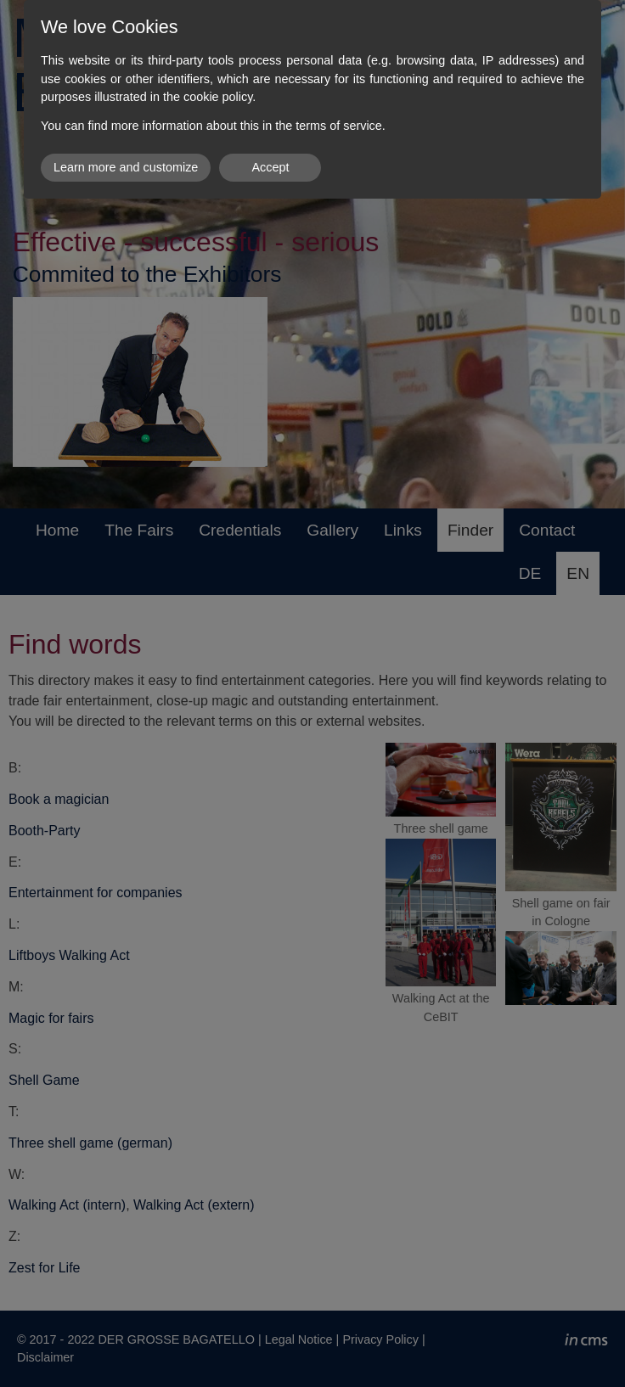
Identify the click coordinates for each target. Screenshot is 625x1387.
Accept (270, 167)
